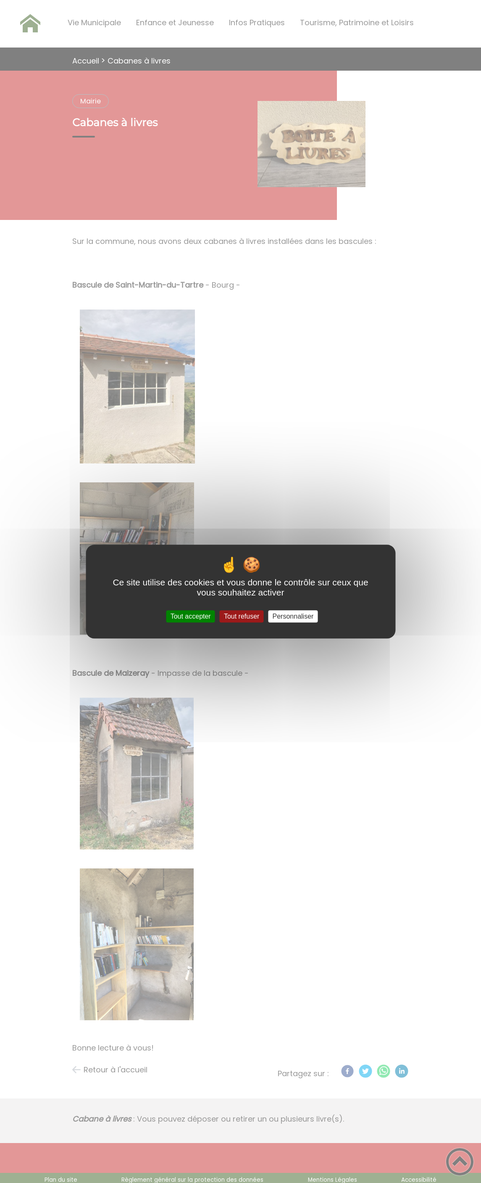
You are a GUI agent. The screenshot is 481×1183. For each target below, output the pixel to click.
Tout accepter (191, 616)
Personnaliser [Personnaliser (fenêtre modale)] (293, 616)
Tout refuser (241, 616)
